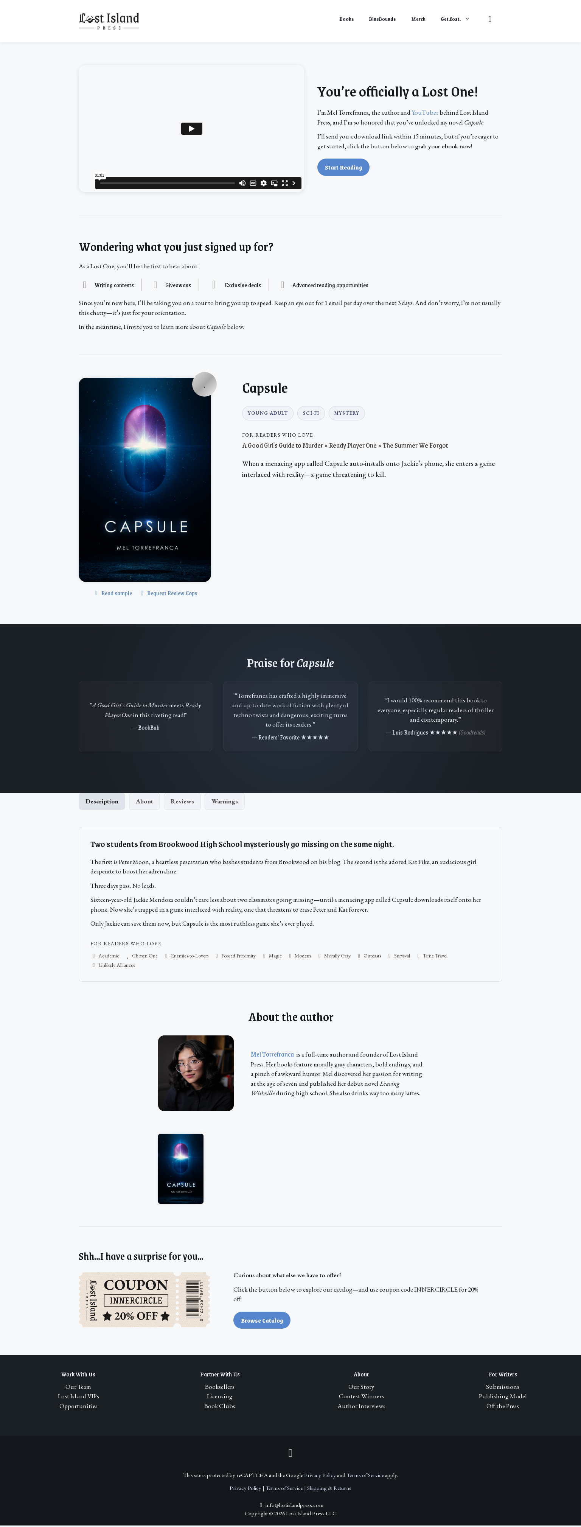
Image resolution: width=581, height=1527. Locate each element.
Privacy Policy (320, 1476)
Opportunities (78, 1407)
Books (347, 18)
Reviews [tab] (182, 803)
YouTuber (425, 112)
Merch (418, 18)
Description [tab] (101, 803)
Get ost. (459, 19)
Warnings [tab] (224, 803)
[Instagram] (290, 1453)
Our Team (78, 1388)
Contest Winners (361, 1398)
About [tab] (144, 803)
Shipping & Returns (329, 1489)
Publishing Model (503, 1398)
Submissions (502, 1388)
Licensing (220, 1398)
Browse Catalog (262, 1321)
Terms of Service (365, 1476)
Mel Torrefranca (272, 1056)
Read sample (112, 593)
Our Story (361, 1388)
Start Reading (343, 167)
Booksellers (220, 1388)
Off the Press (502, 1407)
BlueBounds (382, 18)
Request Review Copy (167, 593)
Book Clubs (219, 1407)
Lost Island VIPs (78, 1398)
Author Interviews (361, 1407)
